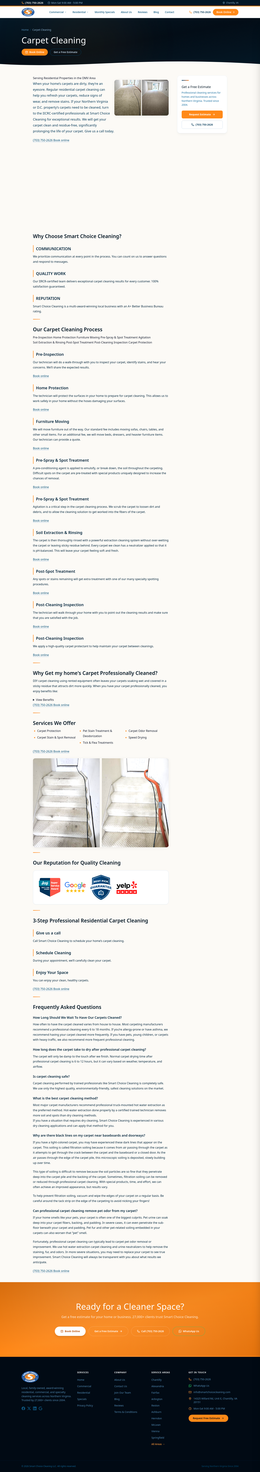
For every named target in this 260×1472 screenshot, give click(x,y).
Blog (156, 12)
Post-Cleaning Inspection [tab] (111, 342)
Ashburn (156, 1412)
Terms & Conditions (125, 1412)
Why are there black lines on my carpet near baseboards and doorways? (89, 1135)
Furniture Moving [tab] (88, 337)
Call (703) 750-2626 (150, 1331)
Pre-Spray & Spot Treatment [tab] (119, 337)
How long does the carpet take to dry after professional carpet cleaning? (89, 1049)
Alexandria (158, 1386)
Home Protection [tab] (64, 337)
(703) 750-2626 (32, 2)
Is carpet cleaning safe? (51, 1076)
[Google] (40, 1408)
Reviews (143, 12)
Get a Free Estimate (65, 52)
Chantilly (157, 1379)
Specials (82, 1399)
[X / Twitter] (29, 1408)
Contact (169, 12)
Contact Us (120, 1386)
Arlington (157, 1399)
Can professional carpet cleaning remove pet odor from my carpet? (85, 1211)
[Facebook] (23, 1408)
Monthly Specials (105, 12)
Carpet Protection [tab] (140, 342)
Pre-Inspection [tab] (42, 337)
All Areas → (158, 1444)
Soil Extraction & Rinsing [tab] (49, 342)
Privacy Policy (85, 1405)
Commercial (57, 12)
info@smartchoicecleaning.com (212, 1392)
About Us (126, 12)
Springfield (158, 1437)
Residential (81, 12)
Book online (61, 140)
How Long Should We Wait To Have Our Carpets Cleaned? (77, 1017)
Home (25, 29)
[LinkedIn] (35, 1408)
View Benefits (45, 700)
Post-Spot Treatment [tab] (80, 342)
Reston (156, 1405)
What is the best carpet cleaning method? (65, 1098)
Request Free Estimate (208, 1418)
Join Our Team (122, 1392)
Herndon (157, 1418)
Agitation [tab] (144, 337)
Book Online (225, 12)
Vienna (156, 1431)
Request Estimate (202, 114)
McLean (156, 1424)
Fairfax (156, 1392)
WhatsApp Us (189, 1331)
